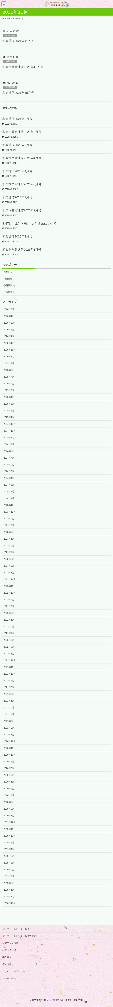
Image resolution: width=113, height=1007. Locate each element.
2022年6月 (9, 619)
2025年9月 (9, 363)
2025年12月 (10, 343)
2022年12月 (10, 579)
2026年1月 (9, 336)
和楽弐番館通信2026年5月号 (21, 132)
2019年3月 (9, 876)
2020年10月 (10, 754)
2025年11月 (10, 349)
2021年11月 (10, 667)
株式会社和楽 (51, 1000)
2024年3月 (9, 484)
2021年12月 (10, 660)
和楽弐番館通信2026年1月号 (21, 249)
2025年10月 (10, 356)
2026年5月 (9, 309)
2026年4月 (9, 316)
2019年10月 (10, 835)
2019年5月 (9, 863)
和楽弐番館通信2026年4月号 (21, 158)
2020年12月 (10, 741)
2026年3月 (9, 323)
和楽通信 (8, 278)
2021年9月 (9, 680)
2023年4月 (9, 552)
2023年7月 (9, 532)
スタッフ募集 (9, 978)
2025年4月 (9, 397)
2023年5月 (9, 545)
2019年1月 (9, 890)
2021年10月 (10, 674)
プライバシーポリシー (13, 971)
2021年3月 (9, 721)
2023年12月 (10, 505)
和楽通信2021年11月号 (18, 41)
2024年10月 (10, 437)
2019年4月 (9, 869)
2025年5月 (9, 390)
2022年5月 (9, 626)
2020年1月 (9, 815)
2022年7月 (9, 613)
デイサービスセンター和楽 (15, 929)
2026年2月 (9, 329)
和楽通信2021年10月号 (18, 92)
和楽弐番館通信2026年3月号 (21, 184)
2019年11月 (10, 829)
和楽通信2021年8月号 (17, 119)
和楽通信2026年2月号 (17, 236)
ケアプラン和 (9, 950)
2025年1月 (9, 417)
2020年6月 (9, 781)
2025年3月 (9, 403)
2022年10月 (10, 593)
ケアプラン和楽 (10, 943)
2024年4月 (9, 478)
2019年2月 (9, 883)
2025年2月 (9, 410)
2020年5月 (9, 788)
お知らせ (8, 272)
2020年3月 (9, 802)
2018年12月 (10, 896)
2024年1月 (9, 498)
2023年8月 (9, 525)
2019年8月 (9, 842)
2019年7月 (9, 849)
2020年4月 (9, 795)
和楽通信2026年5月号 (17, 145)
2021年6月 (9, 700)
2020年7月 (9, 775)
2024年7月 (9, 458)
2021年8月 (9, 687)
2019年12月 (10, 822)
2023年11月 (10, 512)
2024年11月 (10, 431)
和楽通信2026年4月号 (17, 171)
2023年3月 (9, 559)
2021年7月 (9, 694)
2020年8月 (9, 768)
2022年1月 (9, 653)
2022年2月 (9, 647)
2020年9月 (9, 761)
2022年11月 (10, 586)
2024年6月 (9, 464)
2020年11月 (10, 748)
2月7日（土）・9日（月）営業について (29, 223)
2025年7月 (9, 377)
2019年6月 (9, 856)
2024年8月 (9, 451)
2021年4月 (9, 714)
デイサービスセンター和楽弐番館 (19, 936)
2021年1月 (9, 734)
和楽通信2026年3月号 (17, 197)
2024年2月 (9, 491)
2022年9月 (9, 599)
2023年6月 (9, 538)
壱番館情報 (10, 35)
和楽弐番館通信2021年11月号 (22, 67)
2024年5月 (9, 471)
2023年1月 (9, 572)
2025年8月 (9, 370)
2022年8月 (9, 606)
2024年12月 (10, 424)
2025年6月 (9, 383)
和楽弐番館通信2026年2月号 (21, 210)
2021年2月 (9, 728)
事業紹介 (6, 957)
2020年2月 (9, 809)
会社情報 (6, 964)
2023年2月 (9, 565)
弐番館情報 (10, 61)
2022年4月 (9, 633)
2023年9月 (9, 518)
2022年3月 (9, 640)
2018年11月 (10, 903)
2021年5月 (9, 707)
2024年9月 (9, 444)
